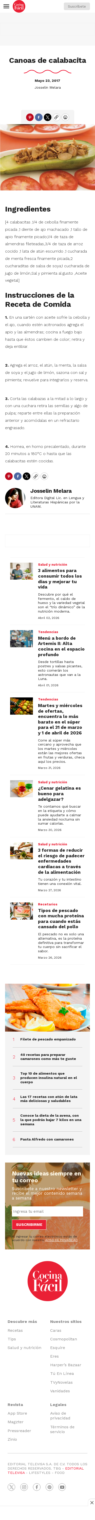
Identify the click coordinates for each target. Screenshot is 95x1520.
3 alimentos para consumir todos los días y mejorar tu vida (60, 579)
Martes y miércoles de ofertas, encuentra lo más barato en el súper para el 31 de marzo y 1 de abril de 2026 (60, 719)
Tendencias (48, 632)
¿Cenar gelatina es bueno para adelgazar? (59, 793)
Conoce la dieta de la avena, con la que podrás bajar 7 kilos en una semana (50, 1119)
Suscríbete (77, 6)
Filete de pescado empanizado (48, 1039)
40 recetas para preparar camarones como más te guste (48, 1057)
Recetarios (48, 904)
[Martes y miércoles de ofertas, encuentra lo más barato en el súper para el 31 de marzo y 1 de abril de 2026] (21, 706)
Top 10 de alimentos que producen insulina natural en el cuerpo (48, 1077)
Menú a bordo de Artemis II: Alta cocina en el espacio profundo (61, 646)
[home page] (19, 6)
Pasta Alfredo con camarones (47, 1139)
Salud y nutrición (52, 564)
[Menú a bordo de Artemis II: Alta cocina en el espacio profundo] (21, 638)
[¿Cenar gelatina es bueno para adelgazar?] (21, 788)
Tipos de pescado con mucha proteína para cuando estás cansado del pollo (61, 918)
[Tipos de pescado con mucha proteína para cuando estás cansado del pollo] (21, 911)
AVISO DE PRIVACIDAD (61, 1240)
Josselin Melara (47, 87)
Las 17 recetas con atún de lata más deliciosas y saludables (48, 1099)
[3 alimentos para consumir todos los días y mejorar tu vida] (21, 571)
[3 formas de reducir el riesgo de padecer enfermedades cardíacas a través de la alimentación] (21, 851)
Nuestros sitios (66, 1321)
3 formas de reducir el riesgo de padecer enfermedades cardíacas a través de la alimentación (61, 861)
